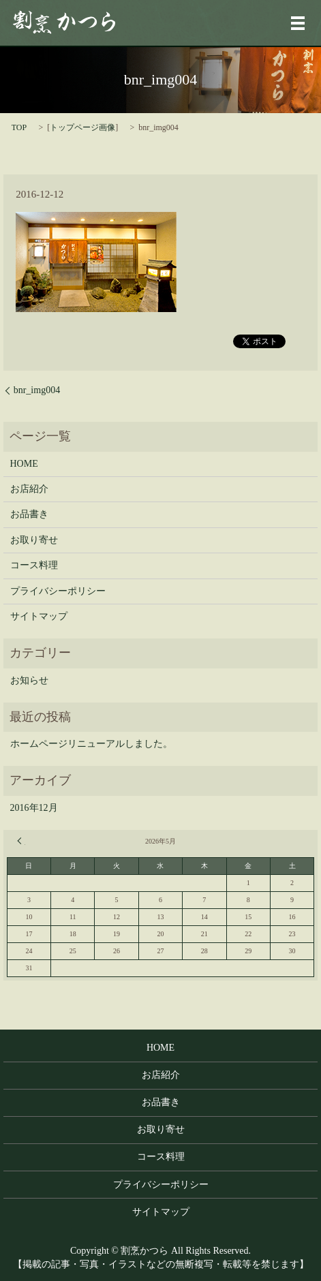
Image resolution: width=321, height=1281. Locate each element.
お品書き (29, 514)
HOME (24, 464)
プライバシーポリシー (58, 591)
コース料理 (34, 565)
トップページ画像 (82, 127)
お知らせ (29, 680)
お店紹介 (29, 489)
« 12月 (21, 841)
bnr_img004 (37, 390)
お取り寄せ (34, 540)
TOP (19, 127)
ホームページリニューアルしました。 (91, 744)
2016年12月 (34, 808)
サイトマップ (38, 616)
